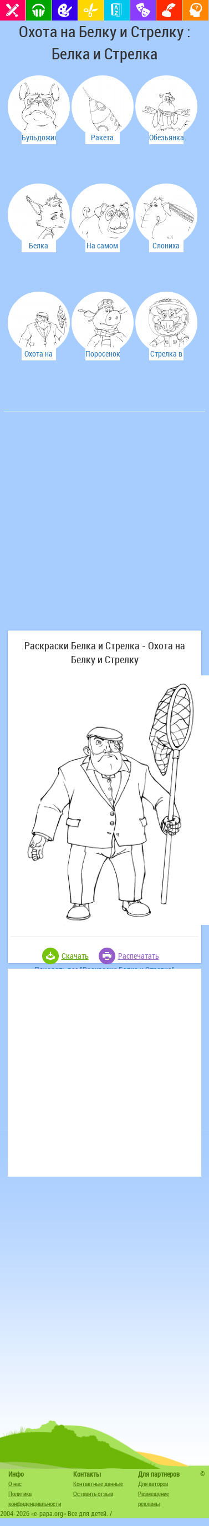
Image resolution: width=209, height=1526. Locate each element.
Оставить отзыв (93, 1493)
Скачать (75, 955)
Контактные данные (98, 1483)
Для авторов (153, 1483)
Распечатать (138, 955)
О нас (15, 1483)
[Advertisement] (104, 526)
